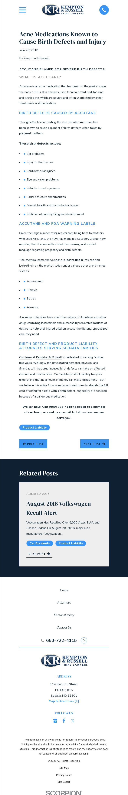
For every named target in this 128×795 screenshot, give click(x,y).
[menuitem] (64, 768)
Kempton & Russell (49, 357)
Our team (25, 357)
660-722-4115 (61, 640)
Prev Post (33, 444)
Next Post (94, 444)
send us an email (59, 412)
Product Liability (78, 343)
